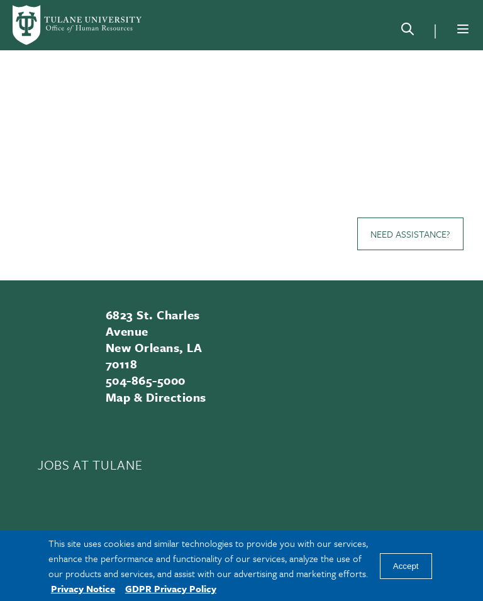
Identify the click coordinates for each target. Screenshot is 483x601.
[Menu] (462, 28)
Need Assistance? (410, 234)
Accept (406, 566)
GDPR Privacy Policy (170, 588)
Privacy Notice (83, 588)
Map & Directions (156, 397)
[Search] (407, 31)
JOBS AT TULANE (90, 464)
